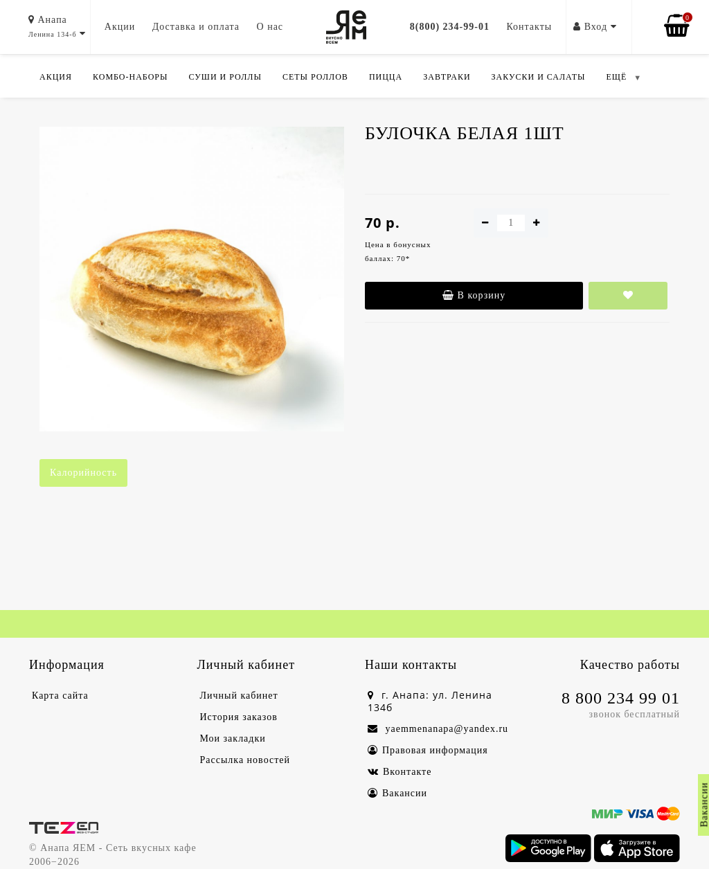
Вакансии (397, 793)
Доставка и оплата (196, 26)
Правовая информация (428, 750)
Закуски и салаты (539, 77)
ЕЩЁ (616, 77)
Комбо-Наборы (130, 77)
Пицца (385, 77)
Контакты (529, 26)
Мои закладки (233, 738)
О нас (270, 26)
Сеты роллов (315, 77)
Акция (55, 77)
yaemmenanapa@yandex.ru (438, 729)
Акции (120, 26)
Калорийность (83, 472)
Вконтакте (399, 772)
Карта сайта (60, 695)
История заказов (239, 717)
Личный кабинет (239, 695)
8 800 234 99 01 (621, 698)
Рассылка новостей (245, 760)
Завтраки (446, 77)
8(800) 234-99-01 (450, 26)
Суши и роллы (224, 77)
